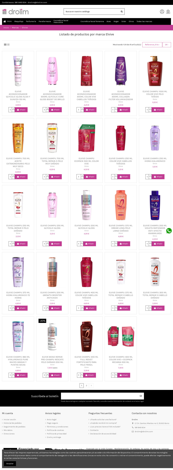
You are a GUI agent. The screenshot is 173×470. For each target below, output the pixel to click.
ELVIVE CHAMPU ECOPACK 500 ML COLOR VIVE (86, 161)
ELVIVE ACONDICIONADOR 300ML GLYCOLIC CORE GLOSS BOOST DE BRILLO (52, 95)
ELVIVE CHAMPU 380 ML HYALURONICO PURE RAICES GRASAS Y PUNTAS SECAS (18, 361)
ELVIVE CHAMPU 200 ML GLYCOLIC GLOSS (86, 226)
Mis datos (8, 430)
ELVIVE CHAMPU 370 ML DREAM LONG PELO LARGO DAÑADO (120, 228)
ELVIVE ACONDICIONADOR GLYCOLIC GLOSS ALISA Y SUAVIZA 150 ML (18, 95)
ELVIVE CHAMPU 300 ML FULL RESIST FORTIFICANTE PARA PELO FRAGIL (86, 361)
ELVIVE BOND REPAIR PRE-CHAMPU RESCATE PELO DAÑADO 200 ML (52, 359)
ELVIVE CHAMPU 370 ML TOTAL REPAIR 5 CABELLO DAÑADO (120, 295)
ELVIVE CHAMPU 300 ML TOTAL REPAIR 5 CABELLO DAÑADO (155, 295)
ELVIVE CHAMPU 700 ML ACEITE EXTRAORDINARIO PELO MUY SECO (18, 162)
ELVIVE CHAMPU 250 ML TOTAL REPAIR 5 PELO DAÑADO (18, 228)
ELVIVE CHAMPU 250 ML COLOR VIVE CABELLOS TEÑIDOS (120, 161)
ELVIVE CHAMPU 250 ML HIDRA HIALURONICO (155, 159)
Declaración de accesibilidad (103, 434)
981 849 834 (140, 427)
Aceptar (10, 463)
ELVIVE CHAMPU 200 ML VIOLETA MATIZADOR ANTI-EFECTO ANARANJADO (155, 229)
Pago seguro (52, 423)
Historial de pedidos (13, 423)
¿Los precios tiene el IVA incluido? (105, 427)
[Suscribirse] (141, 396)
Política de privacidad (56, 434)
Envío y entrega (54, 437)
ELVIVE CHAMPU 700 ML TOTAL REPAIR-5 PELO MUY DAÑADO (52, 161)
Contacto (94, 430)
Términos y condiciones (57, 427)
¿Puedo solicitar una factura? (103, 419)
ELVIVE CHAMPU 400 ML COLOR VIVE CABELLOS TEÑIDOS (86, 295)
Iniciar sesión (10, 419)
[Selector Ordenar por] (152, 44)
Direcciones (9, 434)
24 (166, 44)
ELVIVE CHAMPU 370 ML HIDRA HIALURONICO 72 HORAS (18, 295)
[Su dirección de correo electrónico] (99, 396)
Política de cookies (55, 430)
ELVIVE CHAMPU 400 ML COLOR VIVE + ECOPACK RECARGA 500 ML (121, 359)
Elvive (18, 102)
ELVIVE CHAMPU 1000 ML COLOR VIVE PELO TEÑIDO (155, 94)
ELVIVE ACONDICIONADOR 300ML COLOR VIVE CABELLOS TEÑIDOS (86, 95)
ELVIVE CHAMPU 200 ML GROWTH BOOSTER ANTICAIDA (52, 295)
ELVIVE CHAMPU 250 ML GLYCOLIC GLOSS (52, 226)
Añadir (21, 110)
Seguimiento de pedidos (14, 427)
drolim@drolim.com (144, 431)
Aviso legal (51, 419)
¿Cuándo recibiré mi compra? (103, 423)
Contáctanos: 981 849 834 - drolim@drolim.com (24, 2)
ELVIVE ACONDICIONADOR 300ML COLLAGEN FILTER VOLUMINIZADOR (121, 95)
